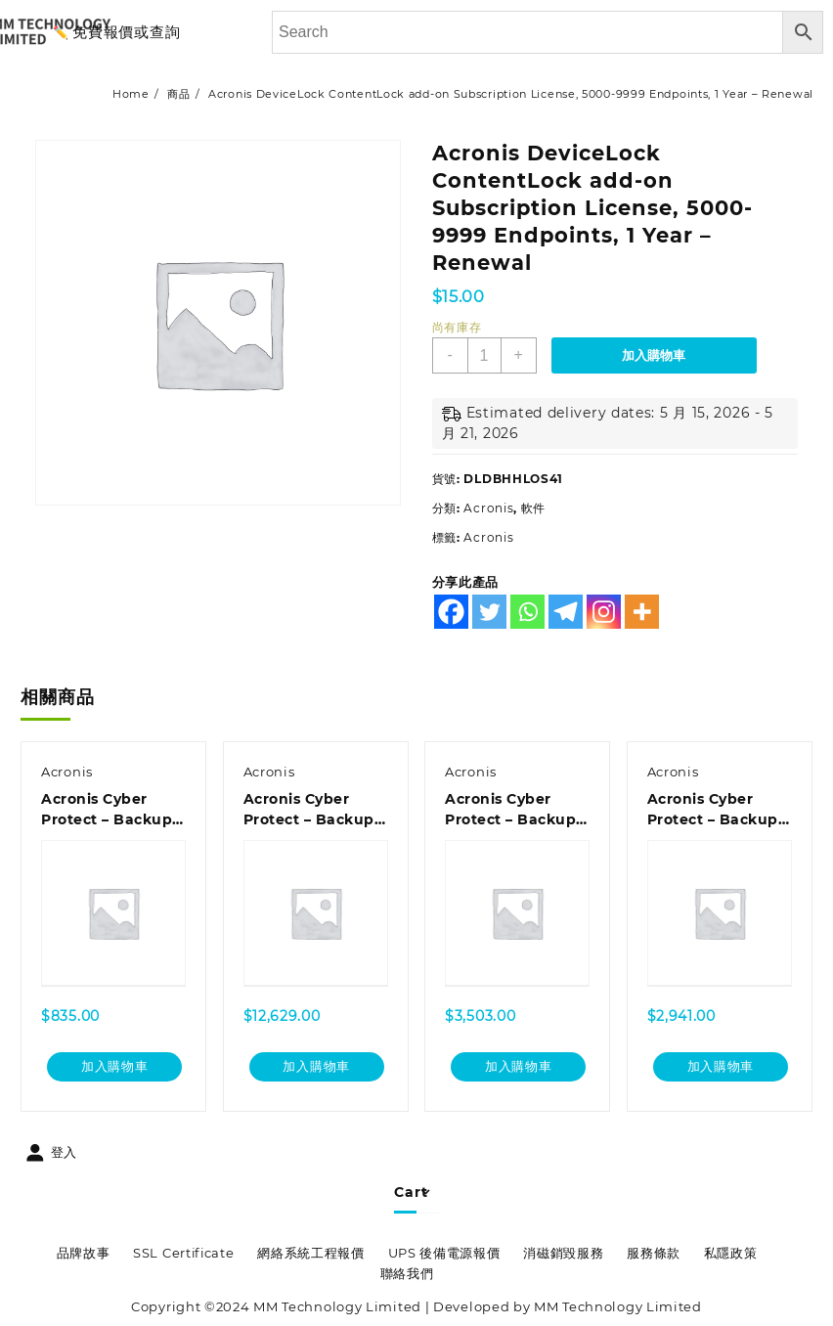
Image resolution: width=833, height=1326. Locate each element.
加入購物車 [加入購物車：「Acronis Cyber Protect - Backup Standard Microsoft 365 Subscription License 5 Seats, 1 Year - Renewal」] (115, 1067)
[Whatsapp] (527, 612)
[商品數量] (484, 355)
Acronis (488, 508)
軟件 (533, 508)
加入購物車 (653, 355)
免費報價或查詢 (126, 31)
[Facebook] (451, 612)
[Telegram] (565, 612)
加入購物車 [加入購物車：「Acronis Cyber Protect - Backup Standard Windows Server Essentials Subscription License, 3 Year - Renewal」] (518, 1067)
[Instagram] (604, 612)
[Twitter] (489, 612)
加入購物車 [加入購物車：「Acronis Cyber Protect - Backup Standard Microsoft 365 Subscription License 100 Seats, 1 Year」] (316, 1067)
